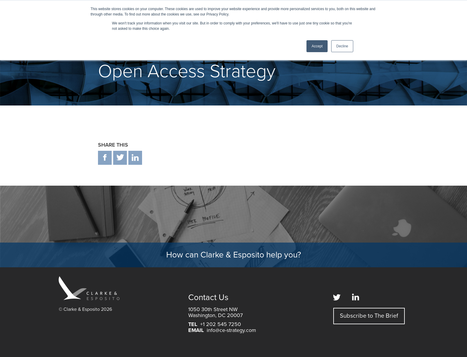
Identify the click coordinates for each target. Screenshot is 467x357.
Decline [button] (342, 46)
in (135, 158)
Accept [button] (317, 46)
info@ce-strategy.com (231, 330)
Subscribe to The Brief (369, 315)
